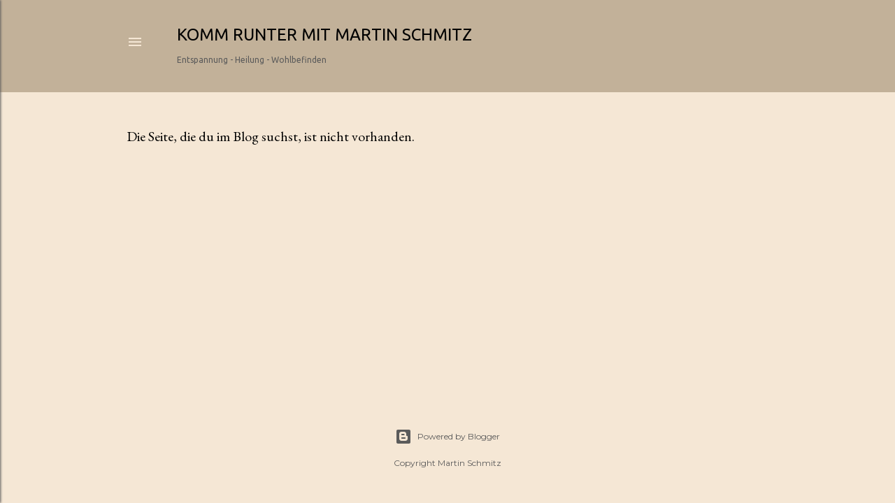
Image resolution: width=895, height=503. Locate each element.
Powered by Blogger (447, 436)
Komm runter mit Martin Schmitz (324, 34)
